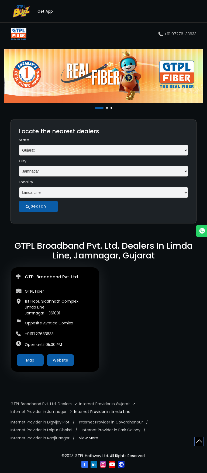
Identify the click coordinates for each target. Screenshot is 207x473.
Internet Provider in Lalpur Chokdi (41, 430)
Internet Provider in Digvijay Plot (40, 422)
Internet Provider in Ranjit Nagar (40, 438)
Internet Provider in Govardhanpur (111, 422)
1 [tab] (96, 108)
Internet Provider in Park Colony (111, 430)
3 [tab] (112, 108)
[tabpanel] (103, 76)
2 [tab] (107, 108)
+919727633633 (39, 334)
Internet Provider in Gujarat (104, 404)
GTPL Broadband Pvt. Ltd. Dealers (42, 404)
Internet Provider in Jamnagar (39, 411)
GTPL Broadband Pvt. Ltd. (52, 277)
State (24, 140)
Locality (26, 182)
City (22, 161)
